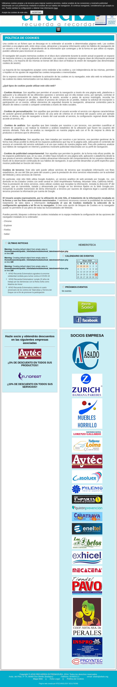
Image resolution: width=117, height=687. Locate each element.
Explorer (8, 225)
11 (78, 272)
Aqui (56, 8)
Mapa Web (38, 679)
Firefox (7, 229)
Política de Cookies (75, 679)
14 (87, 272)
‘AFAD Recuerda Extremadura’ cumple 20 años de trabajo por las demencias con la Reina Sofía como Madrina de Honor (28, 281)
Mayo (85, 261)
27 (84, 277)
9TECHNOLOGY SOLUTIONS (67, 683)
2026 (90, 261)
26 (81, 277)
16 (93, 272)
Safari (7, 234)
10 (96, 269)
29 (90, 277)
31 (96, 277)
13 (84, 272)
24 (96, 274)
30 (93, 277)
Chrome (8, 221)
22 (90, 274)
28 (87, 277)
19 (81, 274)
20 (84, 274)
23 (93, 274)
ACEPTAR (36, 12)
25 (78, 277)
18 (78, 274)
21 (87, 274)
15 (90, 272)
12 (81, 272)
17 (96, 272)
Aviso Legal (54, 679)
